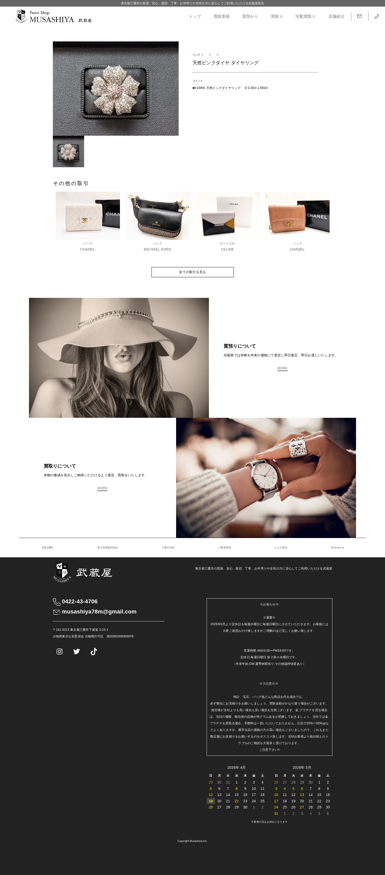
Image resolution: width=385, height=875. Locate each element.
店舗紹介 (336, 16)
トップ (195, 16)
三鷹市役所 (168, 547)
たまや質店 (280, 547)
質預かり (250, 16)
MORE (283, 368)
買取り (277, 16)
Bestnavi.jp (337, 547)
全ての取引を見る (192, 272)
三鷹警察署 (224, 547)
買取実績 (221, 16)
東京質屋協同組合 (107, 547)
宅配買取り (305, 16)
